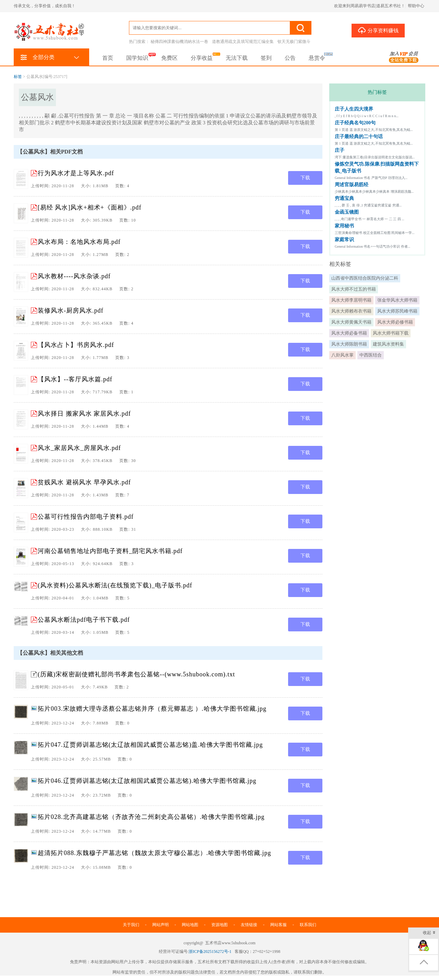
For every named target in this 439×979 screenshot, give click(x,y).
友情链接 (249, 924)
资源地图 (219, 924)
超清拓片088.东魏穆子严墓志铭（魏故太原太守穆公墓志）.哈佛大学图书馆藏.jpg (154, 852)
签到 (266, 58)
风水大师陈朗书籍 (349, 344)
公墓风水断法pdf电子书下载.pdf (84, 619)
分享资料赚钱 (378, 30)
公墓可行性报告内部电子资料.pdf (86, 516)
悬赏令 (317, 58)
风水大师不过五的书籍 (353, 289)
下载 (305, 177)
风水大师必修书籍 (395, 322)
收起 (429, 933)
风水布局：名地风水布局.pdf (79, 241)
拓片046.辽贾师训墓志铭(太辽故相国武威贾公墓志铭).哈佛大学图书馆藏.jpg (147, 780)
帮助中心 (416, 5)
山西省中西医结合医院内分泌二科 (364, 278)
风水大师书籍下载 (390, 333)
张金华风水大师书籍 (397, 300)
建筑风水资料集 (388, 344)
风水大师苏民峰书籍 (397, 311)
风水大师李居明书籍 (351, 300)
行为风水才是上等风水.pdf (76, 173)
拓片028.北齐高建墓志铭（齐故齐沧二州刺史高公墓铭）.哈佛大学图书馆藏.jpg (151, 816)
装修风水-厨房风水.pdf (71, 310)
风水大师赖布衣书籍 (351, 311)
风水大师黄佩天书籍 (351, 322)
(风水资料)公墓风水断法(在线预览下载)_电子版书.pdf (115, 585)
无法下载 (237, 58)
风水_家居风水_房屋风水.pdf (79, 448)
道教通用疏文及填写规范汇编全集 (243, 41)
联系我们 (308, 924)
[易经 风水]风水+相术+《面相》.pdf (89, 207)
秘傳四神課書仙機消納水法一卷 (179, 41)
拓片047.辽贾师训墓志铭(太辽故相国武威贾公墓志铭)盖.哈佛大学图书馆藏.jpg (150, 744)
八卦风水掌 (342, 355)
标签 (18, 76)
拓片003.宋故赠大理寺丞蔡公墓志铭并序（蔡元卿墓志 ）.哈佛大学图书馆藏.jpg (152, 708)
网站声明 (160, 924)
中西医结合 (370, 355)
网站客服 (278, 924)
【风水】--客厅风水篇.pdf (75, 379)
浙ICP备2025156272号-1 (210, 951)
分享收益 (202, 58)
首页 (107, 58)
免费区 (169, 58)
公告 (290, 58)
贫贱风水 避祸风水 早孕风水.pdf (84, 482)
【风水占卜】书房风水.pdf (76, 344)
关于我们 (131, 924)
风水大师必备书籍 (349, 333)
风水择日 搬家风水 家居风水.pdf (84, 413)
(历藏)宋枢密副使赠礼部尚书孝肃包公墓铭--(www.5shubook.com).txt (136, 674)
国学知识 (137, 58)
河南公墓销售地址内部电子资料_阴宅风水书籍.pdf (110, 551)
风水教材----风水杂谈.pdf (74, 276)
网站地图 (190, 924)
